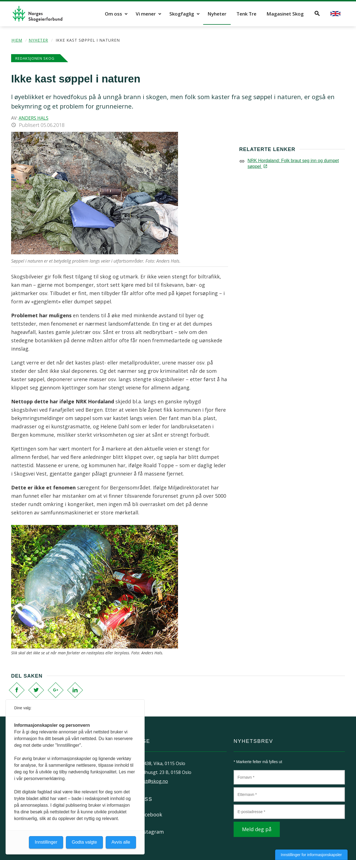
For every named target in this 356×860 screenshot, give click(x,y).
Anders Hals (33, 118)
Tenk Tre (246, 14)
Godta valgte (84, 842)
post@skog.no (153, 781)
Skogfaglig (181, 14)
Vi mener (146, 14)
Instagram (151, 831)
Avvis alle (121, 842)
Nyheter (216, 14)
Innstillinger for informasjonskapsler (311, 855)
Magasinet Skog (285, 14)
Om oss (113, 14)
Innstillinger (46, 842)
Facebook (150, 814)
